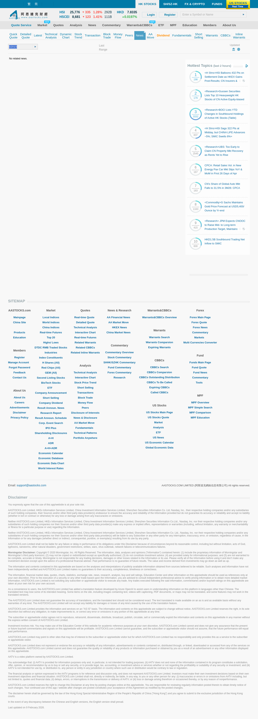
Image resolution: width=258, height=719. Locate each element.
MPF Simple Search (200, 407)
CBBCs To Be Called (159, 382)
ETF (50, 387)
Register (19, 357)
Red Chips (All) (51, 367)
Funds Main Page (200, 362)
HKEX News (119, 327)
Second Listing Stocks (51, 377)
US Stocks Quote (159, 417)
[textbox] (213, 14)
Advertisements (19, 407)
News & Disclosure (85, 417)
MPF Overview (200, 402)
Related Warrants (85, 342)
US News (159, 437)
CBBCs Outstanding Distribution (159, 377)
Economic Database (50, 458)
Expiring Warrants (159, 347)
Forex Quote (200, 322)
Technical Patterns (85, 432)
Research (120, 377)
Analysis (159, 427)
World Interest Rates (50, 468)
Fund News (200, 372)
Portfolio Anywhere (85, 437)
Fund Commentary (119, 367)
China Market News (119, 332)
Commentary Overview (119, 352)
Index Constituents (51, 357)
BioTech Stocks (51, 382)
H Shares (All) (50, 362)
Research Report (50, 412)
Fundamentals (85, 427)
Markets (200, 337)
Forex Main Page (200, 317)
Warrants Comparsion (159, 342)
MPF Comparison (200, 412)
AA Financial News (119, 317)
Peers (85, 407)
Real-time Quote (85, 317)
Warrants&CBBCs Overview (159, 317)
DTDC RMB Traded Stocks (51, 347)
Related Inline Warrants (85, 352)
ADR (51, 443)
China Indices (50, 327)
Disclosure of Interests (85, 412)
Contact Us (19, 377)
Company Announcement (51, 392)
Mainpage (20, 317)
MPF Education (200, 417)
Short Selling (51, 397)
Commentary (200, 332)
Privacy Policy (19, 417)
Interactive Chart (85, 332)
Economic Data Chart (51, 463)
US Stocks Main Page (159, 412)
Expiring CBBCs (159, 387)
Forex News (200, 327)
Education (19, 337)
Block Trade (85, 397)
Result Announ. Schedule (51, 417)
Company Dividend (51, 402)
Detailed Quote (85, 322)
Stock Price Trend (85, 382)
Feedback (20, 372)
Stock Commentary (119, 357)
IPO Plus (51, 428)
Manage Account (19, 362)
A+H (50, 438)
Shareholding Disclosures (51, 433)
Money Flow (85, 402)
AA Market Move (85, 422)
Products (19, 332)
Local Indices (51, 317)
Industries (51, 352)
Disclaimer (19, 412)
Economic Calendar (51, 453)
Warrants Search (159, 337)
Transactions (85, 392)
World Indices (50, 322)
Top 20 (51, 337)
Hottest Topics (209, 66)
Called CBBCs (159, 392)
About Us (19, 397)
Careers (19, 402)
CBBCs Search (159, 367)
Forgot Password (19, 367)
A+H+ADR (51, 448)
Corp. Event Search (51, 423)
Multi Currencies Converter (200, 342)
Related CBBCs (85, 347)
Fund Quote (200, 367)
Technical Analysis (85, 327)
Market (159, 422)
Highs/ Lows (51, 342)
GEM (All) (51, 372)
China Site (19, 322)
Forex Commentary (119, 372)
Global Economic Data (159, 447)
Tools (200, 382)
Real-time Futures (51, 332)
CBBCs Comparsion (159, 372)
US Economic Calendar (159, 442)
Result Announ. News (50, 407)
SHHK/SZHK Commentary (119, 362)
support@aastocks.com (31, 485)
